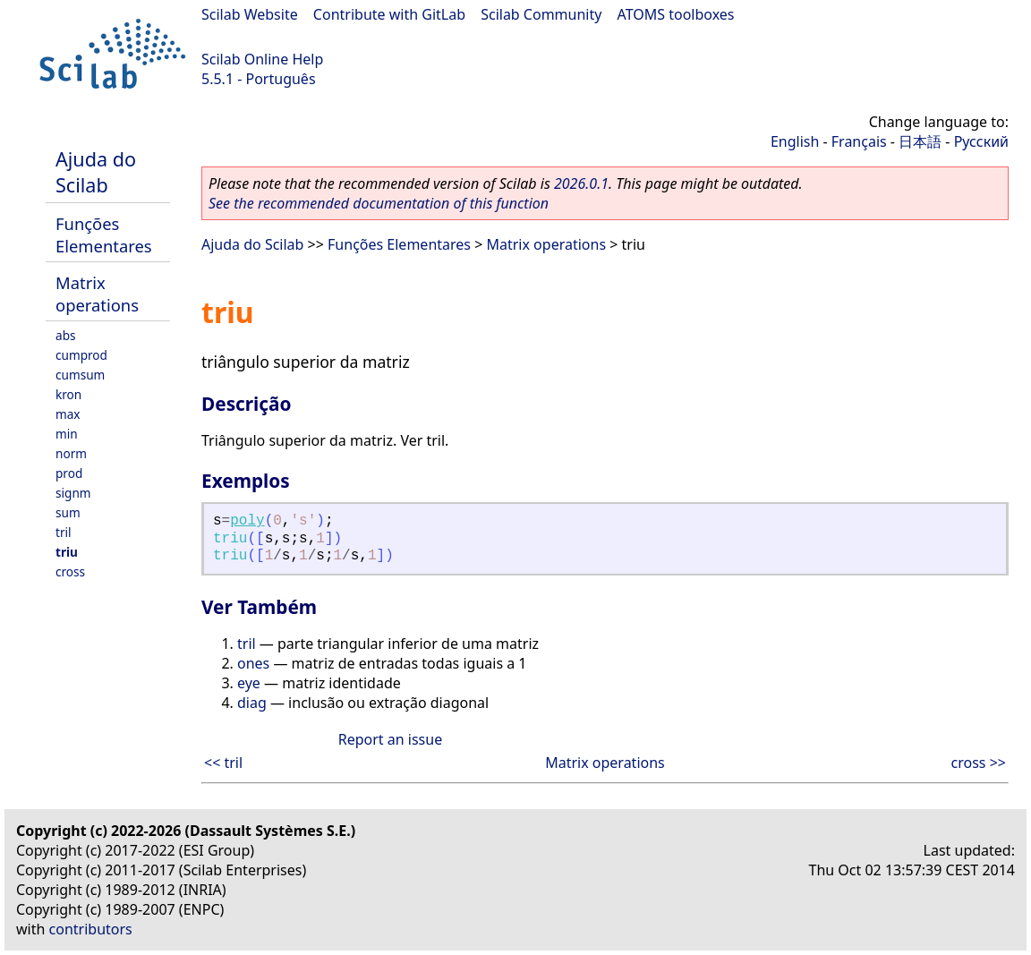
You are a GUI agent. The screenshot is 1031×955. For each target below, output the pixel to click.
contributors (90, 929)
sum (68, 512)
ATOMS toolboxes (676, 14)
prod (68, 473)
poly (247, 521)
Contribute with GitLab (389, 14)
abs (65, 335)
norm (71, 453)
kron (68, 394)
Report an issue (390, 739)
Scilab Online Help (262, 59)
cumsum (80, 374)
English (795, 141)
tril (63, 532)
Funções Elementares (103, 234)
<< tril (223, 762)
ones (253, 663)
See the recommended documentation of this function (379, 203)
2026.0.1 (581, 183)
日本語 (920, 141)
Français (859, 141)
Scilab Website (249, 14)
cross (70, 571)
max (68, 413)
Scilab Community (541, 14)
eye (248, 683)
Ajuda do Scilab (95, 172)
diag (252, 702)
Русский (981, 141)
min (66, 433)
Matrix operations (97, 293)
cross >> (978, 762)
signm (73, 492)
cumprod (81, 354)
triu (66, 551)
